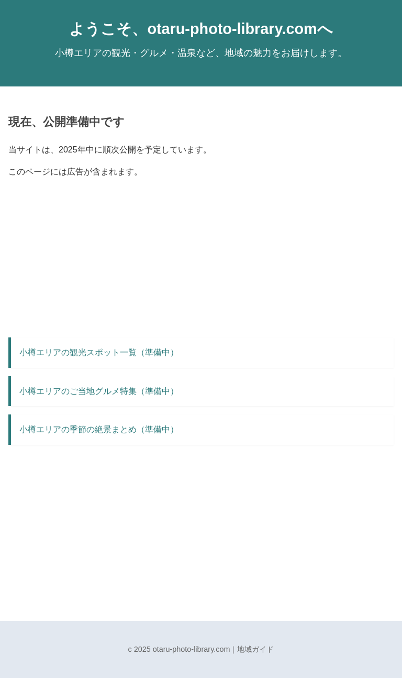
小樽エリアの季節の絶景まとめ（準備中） (98, 429)
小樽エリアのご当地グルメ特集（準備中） (98, 391)
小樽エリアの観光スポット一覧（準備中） (98, 352)
